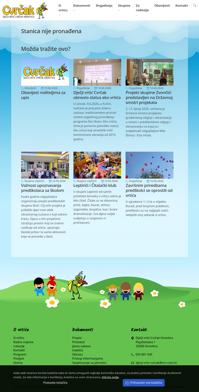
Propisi (77, 338)
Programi (19, 354)
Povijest (18, 358)
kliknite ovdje (110, 377)
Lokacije (19, 346)
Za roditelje (142, 10)
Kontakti (19, 350)
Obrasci (77, 354)
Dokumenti (81, 7)
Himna (18, 363)
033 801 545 (141, 354)
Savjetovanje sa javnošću (89, 363)
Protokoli (78, 342)
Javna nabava (81, 346)
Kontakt (181, 5)
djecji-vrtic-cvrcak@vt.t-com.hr (156, 363)
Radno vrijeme (23, 342)
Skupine (124, 7)
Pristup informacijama (87, 358)
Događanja (104, 5)
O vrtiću (63, 10)
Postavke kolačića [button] (55, 383)
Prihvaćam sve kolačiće (143, 383)
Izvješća (77, 350)
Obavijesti (162, 5)
